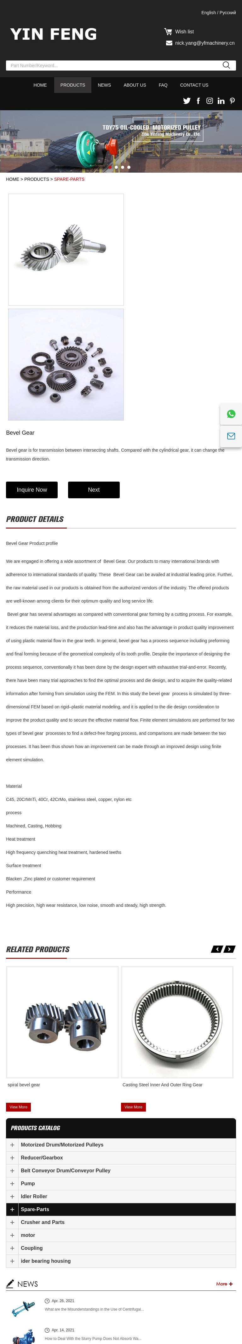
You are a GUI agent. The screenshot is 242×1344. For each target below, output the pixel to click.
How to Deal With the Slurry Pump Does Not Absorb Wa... (93, 1223)
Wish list (185, 31)
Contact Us (194, 85)
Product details (34, 403)
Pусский (228, 12)
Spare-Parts (69, 179)
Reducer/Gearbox (42, 1042)
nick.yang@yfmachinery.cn (205, 43)
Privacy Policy (180, 1329)
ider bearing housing (46, 1145)
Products (72, 85)
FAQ (163, 85)
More (221, 1168)
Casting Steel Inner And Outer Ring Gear (163, 969)
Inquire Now (32, 374)
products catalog (35, 1012)
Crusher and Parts (43, 1106)
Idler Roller (34, 1081)
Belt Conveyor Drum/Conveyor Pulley (66, 1055)
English (208, 12)
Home (40, 85)
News (104, 85)
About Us (135, 85)
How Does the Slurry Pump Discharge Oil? (80, 1252)
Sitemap (22, 1337)
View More (18, 991)
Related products (37, 833)
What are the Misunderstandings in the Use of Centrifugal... (94, 1194)
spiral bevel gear (24, 969)
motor (28, 1119)
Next (95, 374)
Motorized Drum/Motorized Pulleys (62, 1029)
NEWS (27, 1168)
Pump (28, 1068)
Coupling (32, 1132)
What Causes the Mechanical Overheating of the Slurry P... (94, 1281)
